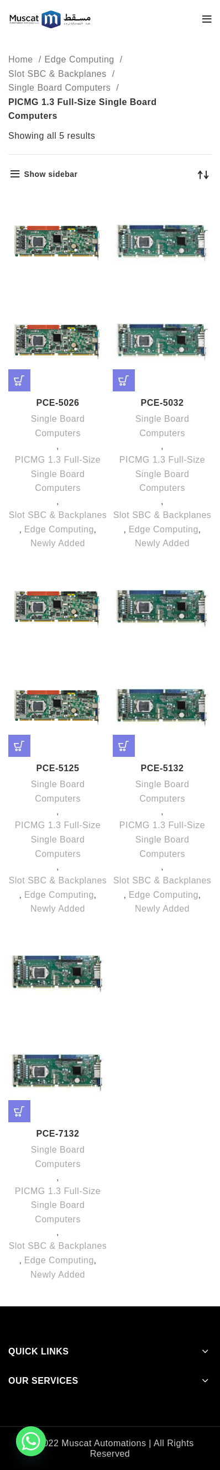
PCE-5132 (162, 768)
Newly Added (57, 543)
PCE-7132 (58, 1133)
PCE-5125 (58, 768)
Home (22, 59)
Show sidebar (51, 174)
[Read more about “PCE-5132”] (124, 746)
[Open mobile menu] (207, 19)
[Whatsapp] (31, 1441)
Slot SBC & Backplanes (58, 74)
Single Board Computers (60, 87)
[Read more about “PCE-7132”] (19, 1111)
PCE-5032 (162, 402)
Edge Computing (81, 59)
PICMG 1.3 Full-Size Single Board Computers (58, 474)
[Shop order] (203, 174)
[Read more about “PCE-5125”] (19, 746)
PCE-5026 (58, 402)
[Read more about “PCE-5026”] (19, 380)
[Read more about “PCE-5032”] (124, 380)
